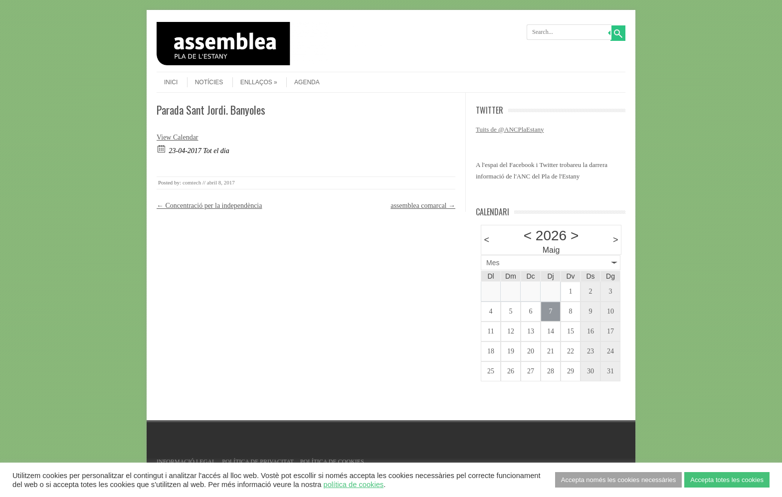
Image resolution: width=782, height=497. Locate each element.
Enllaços (258, 82)
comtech (192, 182)
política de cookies (354, 485)
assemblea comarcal (423, 205)
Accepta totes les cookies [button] (727, 480)
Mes (492, 263)
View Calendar (177, 137)
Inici (171, 82)
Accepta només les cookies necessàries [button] (618, 480)
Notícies (209, 82)
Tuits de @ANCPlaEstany (510, 129)
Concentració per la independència (209, 205)
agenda (307, 82)
